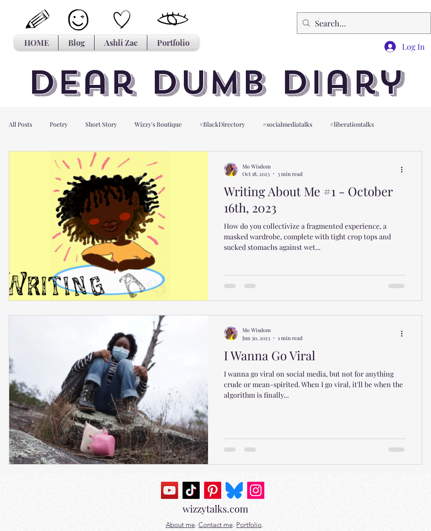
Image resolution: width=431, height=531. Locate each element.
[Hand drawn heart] (122, 19)
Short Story (101, 124)
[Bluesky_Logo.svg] (234, 490)
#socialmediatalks (287, 124)
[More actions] (404, 170)
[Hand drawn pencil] (38, 19)
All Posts (20, 124)
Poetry (59, 124)
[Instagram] (255, 490)
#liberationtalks (352, 124)
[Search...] (363, 23)
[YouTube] (169, 490)
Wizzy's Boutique (158, 124)
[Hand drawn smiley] (79, 21)
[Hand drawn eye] (173, 19)
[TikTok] (191, 490)
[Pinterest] (212, 490)
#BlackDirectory (222, 124)
